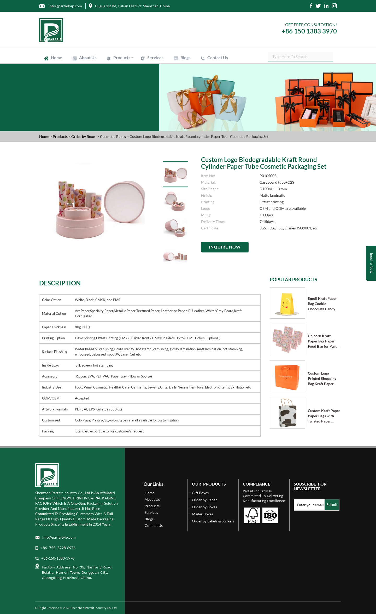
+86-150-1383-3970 (57, 558)
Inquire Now (225, 246)
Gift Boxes (200, 493)
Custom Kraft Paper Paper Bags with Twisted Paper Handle (324, 416)
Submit (332, 505)
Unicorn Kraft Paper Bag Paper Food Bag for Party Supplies (323, 341)
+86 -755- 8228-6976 (58, 547)
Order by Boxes (84, 136)
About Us (87, 57)
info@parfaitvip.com (59, 537)
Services (155, 57)
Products (121, 57)
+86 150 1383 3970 (309, 31)
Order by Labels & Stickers (213, 521)
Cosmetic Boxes (113, 136)
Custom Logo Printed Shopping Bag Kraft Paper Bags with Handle (322, 378)
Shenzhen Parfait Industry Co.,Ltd (94, 608)
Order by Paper (204, 500)
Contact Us (217, 57)
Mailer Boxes (202, 514)
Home (56, 57)
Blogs (185, 57)
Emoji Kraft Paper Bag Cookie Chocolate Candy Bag (322, 304)
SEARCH (333, 57)
